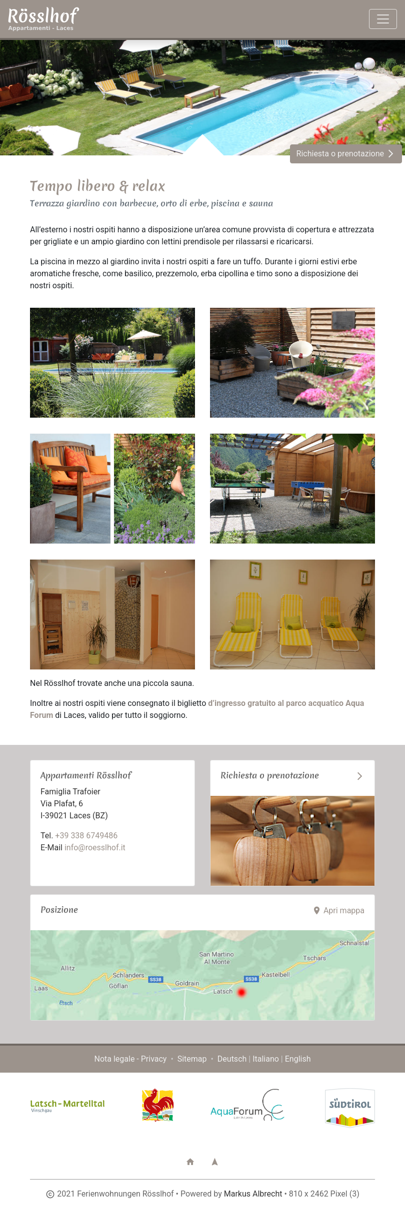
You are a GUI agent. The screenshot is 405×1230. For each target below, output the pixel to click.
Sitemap (192, 1059)
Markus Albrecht (253, 1194)
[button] (190, 1161)
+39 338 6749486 (86, 835)
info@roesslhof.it (95, 847)
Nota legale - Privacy (130, 1059)
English (298, 1059)
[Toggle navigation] (383, 19)
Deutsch (232, 1059)
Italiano (265, 1059)
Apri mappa (338, 910)
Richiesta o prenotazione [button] (346, 153)
